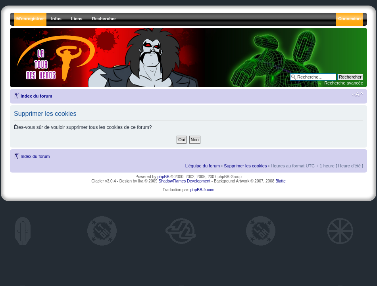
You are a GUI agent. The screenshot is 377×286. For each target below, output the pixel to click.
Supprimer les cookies (245, 165)
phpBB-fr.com (202, 190)
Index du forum (36, 96)
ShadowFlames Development (184, 181)
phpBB (163, 177)
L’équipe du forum (202, 165)
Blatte (280, 181)
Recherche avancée (343, 83)
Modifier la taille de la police (357, 94)
